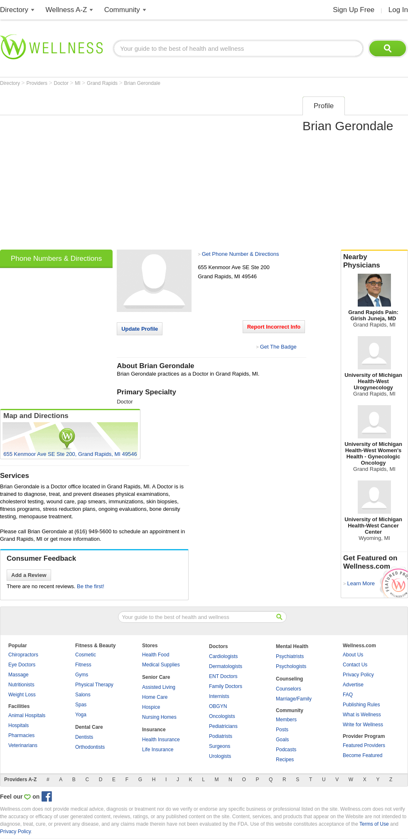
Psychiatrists (290, 656)
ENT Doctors (223, 676)
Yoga (80, 715)
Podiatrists (220, 736)
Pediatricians (223, 726)
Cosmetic (85, 655)
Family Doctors (225, 686)
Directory (14, 10)
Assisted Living (158, 687)
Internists (219, 696)
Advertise (353, 685)
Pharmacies (21, 735)
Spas (80, 705)
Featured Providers (364, 745)
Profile (324, 106)
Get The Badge (278, 347)
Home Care (154, 697)
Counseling (289, 679)
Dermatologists (225, 666)
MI (78, 83)
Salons (83, 695)
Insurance (154, 730)
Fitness (83, 665)
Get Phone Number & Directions (240, 254)
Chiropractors (23, 655)
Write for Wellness (363, 725)
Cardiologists (223, 656)
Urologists (220, 756)
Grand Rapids (103, 83)
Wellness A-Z (66, 10)
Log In (398, 10)
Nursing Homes (159, 717)
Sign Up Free (353, 10)
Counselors (288, 689)
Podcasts (286, 749)
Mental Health (292, 646)
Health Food (155, 655)
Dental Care (89, 727)
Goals (282, 739)
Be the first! (90, 586)
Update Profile (139, 329)
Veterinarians (22, 745)
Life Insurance (157, 749)
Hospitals (18, 725)
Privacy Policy (358, 675)
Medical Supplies (161, 665)
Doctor (62, 83)
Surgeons (219, 746)
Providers (37, 83)
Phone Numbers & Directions (56, 258)
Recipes (285, 759)
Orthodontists (90, 747)
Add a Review (29, 575)
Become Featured (362, 755)
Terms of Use (374, 824)
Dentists (84, 737)
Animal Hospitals (26, 715)
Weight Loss (22, 695)
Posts (282, 730)
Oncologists (222, 716)
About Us (353, 655)
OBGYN (218, 706)
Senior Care (156, 677)
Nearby (374, 261)
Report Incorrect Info (274, 327)
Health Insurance (161, 739)
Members (286, 720)
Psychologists (291, 666)
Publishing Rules (361, 705)
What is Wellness (362, 715)
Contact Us (355, 665)
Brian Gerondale (142, 83)
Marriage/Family (294, 699)
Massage (18, 675)
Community (122, 10)
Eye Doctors (21, 665)
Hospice (151, 707)
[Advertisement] (78, 170)
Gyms (81, 675)
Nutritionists (21, 685)
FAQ (348, 695)
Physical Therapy (94, 685)
